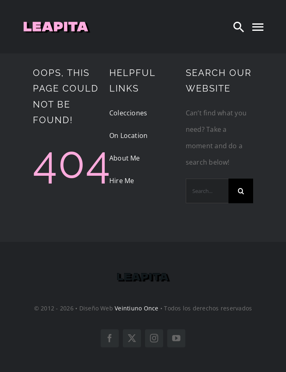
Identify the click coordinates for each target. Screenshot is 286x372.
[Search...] (207, 191)
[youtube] (176, 338)
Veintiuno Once (136, 308)
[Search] (238, 26)
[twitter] (132, 338)
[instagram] (154, 338)
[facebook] (110, 338)
